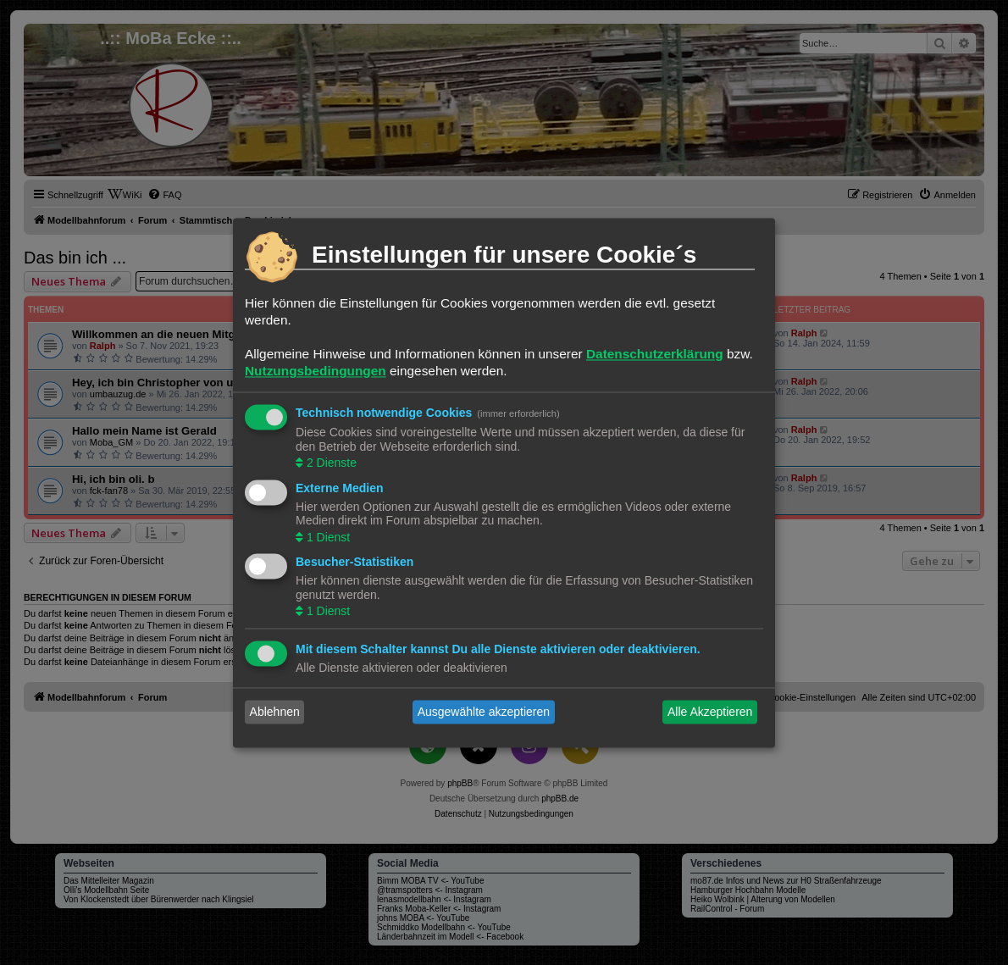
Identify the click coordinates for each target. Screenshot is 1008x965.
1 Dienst (326, 537)
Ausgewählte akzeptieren (484, 711)
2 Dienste (330, 463)
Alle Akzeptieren (709, 711)
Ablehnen (275, 711)
